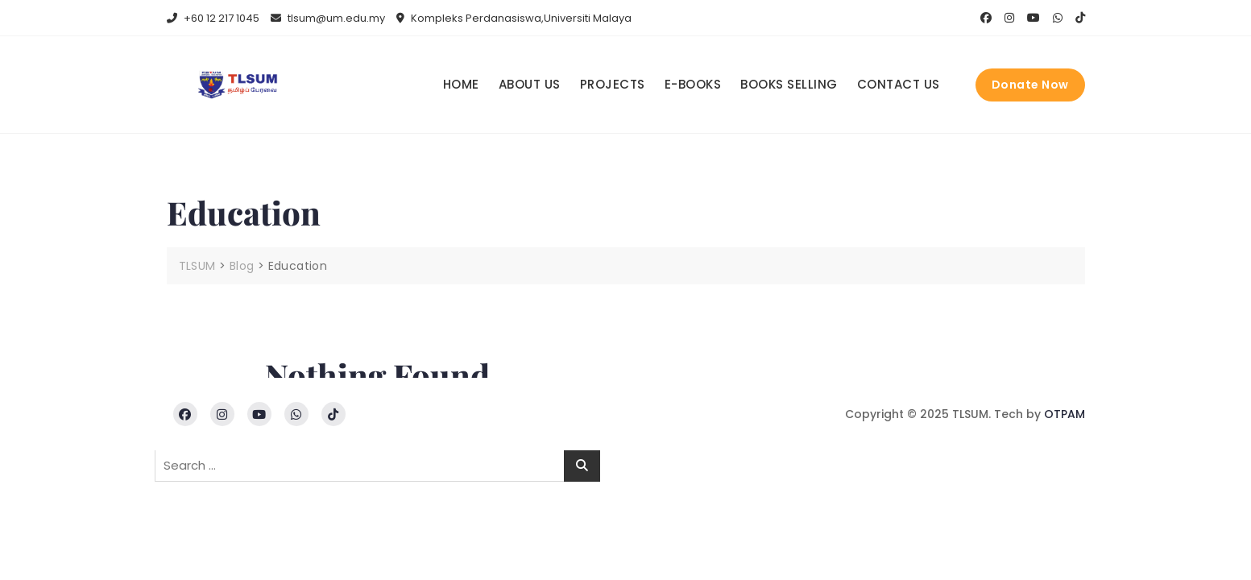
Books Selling (789, 84)
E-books (693, 84)
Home (461, 84)
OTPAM (1064, 414)
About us (530, 84)
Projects (612, 84)
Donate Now (1030, 85)
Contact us (898, 84)
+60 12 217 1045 (213, 18)
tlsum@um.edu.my (328, 18)
